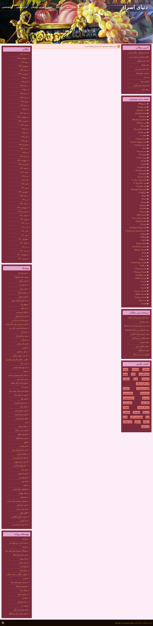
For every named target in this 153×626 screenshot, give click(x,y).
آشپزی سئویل (23, 297)
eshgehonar (24, 497)
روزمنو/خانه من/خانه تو (20, 320)
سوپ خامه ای (144, 322)
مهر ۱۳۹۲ (24, 141)
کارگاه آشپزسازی (22, 312)
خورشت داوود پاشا (142, 73)
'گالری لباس (24, 513)
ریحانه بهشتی (23, 493)
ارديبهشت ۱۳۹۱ (22, 207)
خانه (81, 7)
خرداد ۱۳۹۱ (24, 204)
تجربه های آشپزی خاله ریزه (18, 328)
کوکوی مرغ (145, 81)
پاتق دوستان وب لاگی (20, 610)
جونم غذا (25, 387)
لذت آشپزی (24, 521)
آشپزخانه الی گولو (22, 316)
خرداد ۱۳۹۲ (24, 156)
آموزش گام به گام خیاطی (19, 383)
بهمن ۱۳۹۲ (24, 125)
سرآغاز (59, 7)
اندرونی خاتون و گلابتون (20, 517)
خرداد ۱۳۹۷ (24, 54)
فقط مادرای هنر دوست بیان (18, 391)
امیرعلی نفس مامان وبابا (19, 582)
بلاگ (139, 623)
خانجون (25, 348)
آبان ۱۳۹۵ (24, 82)
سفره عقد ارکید (22, 505)
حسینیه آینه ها (23, 273)
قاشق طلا (24, 399)
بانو (26, 422)
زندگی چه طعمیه (22, 352)
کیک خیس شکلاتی (143, 61)
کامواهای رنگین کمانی (20, 489)
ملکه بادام (145, 89)
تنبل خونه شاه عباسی (20, 367)
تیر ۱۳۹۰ (25, 247)
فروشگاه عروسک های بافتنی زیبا (17, 551)
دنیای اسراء (135, 7)
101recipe (24, 332)
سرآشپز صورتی (22, 454)
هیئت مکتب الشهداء (21, 277)
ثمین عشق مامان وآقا (20, 555)
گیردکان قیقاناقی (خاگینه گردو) (138, 53)
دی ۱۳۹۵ (25, 78)
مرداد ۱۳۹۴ (24, 97)
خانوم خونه (24, 407)
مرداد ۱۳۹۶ (24, 70)
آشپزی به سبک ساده (21, 395)
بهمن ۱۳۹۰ (24, 219)
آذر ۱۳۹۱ (25, 180)
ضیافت (25, 371)
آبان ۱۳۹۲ (24, 137)
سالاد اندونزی (144, 342)
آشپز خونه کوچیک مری (20, 450)
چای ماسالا (145, 65)
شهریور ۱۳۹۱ (23, 192)
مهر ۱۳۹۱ (24, 188)
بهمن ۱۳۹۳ (24, 101)
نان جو (147, 77)
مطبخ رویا (24, 304)
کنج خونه (25, 481)
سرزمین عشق (23, 594)
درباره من (70, 7)
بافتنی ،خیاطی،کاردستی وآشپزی (17, 359)
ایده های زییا (23, 285)
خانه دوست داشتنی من (20, 524)
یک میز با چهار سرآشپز (20, 355)
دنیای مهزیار (24, 559)
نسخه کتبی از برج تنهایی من (18, 543)
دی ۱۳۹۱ (25, 176)
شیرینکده (24, 340)
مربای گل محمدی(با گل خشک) (138, 318)
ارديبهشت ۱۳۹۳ (22, 117)
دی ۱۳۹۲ (25, 129)
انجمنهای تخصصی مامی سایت (17, 501)
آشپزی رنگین (23, 281)
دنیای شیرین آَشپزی (21, 403)
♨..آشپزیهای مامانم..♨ (20, 466)
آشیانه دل (24, 606)
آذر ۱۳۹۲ (25, 133)
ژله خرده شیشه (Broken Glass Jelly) (136, 326)
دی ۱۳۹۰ (25, 223)
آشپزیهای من (23, 477)
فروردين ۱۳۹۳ (23, 121)
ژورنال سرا (24, 590)
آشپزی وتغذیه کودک (21, 414)
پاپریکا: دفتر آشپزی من (20, 458)
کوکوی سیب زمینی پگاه (141, 354)
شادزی (25, 578)
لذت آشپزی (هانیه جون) (20, 300)
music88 (25, 539)
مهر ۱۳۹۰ (24, 235)
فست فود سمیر (22, 379)
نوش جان (24, 470)
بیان (136, 623)
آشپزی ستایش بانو (21, 410)
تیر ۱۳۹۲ (25, 152)
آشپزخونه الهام (23, 434)
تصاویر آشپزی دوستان (41, 7)
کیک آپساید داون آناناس (141, 85)
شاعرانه (25, 547)
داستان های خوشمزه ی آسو (18, 375)
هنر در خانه (24, 363)
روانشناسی (7, 7)
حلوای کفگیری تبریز (142, 346)
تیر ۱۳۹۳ (25, 109)
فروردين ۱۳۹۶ (23, 74)
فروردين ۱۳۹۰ (23, 258)
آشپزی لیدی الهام (22, 438)
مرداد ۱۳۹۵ (24, 86)
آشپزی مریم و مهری (21, 462)
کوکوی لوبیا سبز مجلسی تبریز (139, 57)
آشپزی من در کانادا (21, 430)
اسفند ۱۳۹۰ (24, 215)
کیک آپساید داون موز (142, 69)
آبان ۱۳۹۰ (24, 231)
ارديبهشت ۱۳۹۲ (22, 160)
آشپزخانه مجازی (22, 344)
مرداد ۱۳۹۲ (24, 148)
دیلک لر (25, 598)
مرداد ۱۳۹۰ (24, 243)
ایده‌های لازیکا (23, 293)
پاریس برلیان (23, 562)
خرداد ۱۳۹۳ (24, 113)
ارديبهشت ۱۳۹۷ (22, 58)
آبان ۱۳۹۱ (24, 184)
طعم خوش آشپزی (21, 418)
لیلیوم (26, 442)
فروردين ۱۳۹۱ (23, 211)
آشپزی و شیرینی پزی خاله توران (17, 324)
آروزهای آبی (24, 566)
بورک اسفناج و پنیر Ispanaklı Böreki (137, 330)
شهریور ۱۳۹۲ (23, 144)
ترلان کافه (24, 308)
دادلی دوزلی (23, 289)
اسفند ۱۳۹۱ (24, 168)
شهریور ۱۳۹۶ (23, 66)
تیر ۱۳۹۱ (25, 200)
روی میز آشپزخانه (22, 336)
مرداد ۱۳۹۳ (24, 105)
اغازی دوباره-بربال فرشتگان (18, 614)
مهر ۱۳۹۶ (24, 62)
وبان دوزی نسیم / (22, 509)
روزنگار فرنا (24, 570)
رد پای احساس (23, 602)
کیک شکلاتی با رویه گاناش (140, 338)
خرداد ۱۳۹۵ (24, 93)
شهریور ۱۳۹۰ (23, 239)
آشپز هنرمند (24, 446)
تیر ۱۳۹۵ (25, 89)
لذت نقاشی (21, 7)
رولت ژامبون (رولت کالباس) (139, 334)
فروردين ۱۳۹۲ (23, 164)
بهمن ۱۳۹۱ (24, 172)
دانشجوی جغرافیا (22, 586)
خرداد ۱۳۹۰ (24, 251)
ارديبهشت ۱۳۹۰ (22, 255)
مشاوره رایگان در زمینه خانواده (17, 574)
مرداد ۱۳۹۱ (24, 196)
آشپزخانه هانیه (23, 473)
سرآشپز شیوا (23, 426)
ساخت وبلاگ (147, 623)
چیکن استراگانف (143, 350)
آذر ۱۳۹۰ (25, 227)
